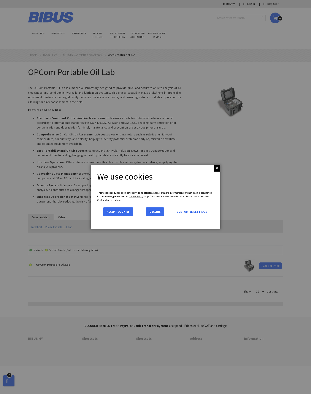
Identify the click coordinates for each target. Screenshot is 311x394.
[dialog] (155, 197)
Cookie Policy (136, 196)
